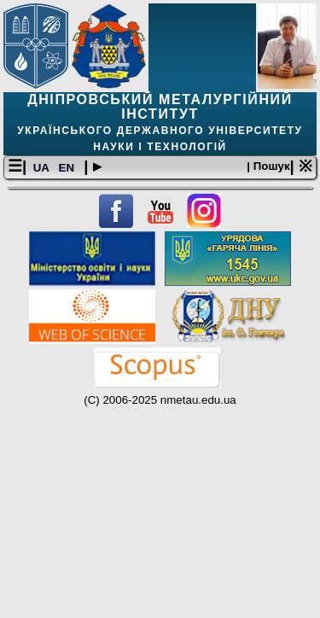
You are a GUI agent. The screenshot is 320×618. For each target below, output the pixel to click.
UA (42, 167)
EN (68, 167)
